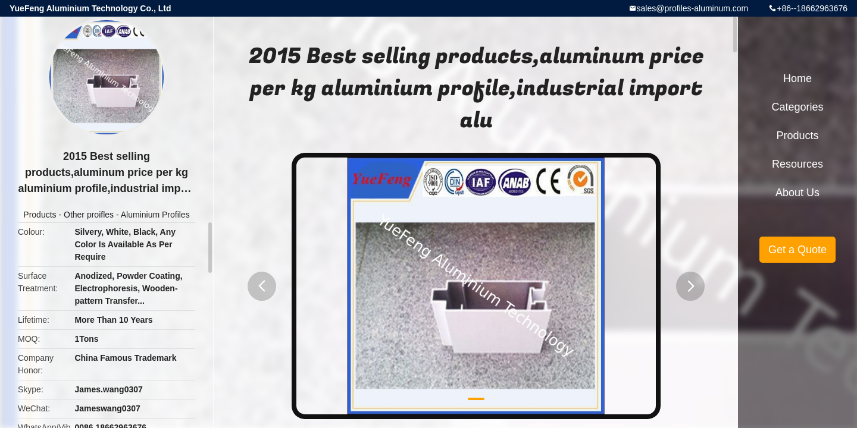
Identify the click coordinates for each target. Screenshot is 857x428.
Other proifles (89, 214)
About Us (797, 193)
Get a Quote (797, 250)
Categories (797, 107)
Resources (797, 164)
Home (797, 78)
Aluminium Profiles (155, 214)
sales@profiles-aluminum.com (693, 8)
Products (39, 214)
